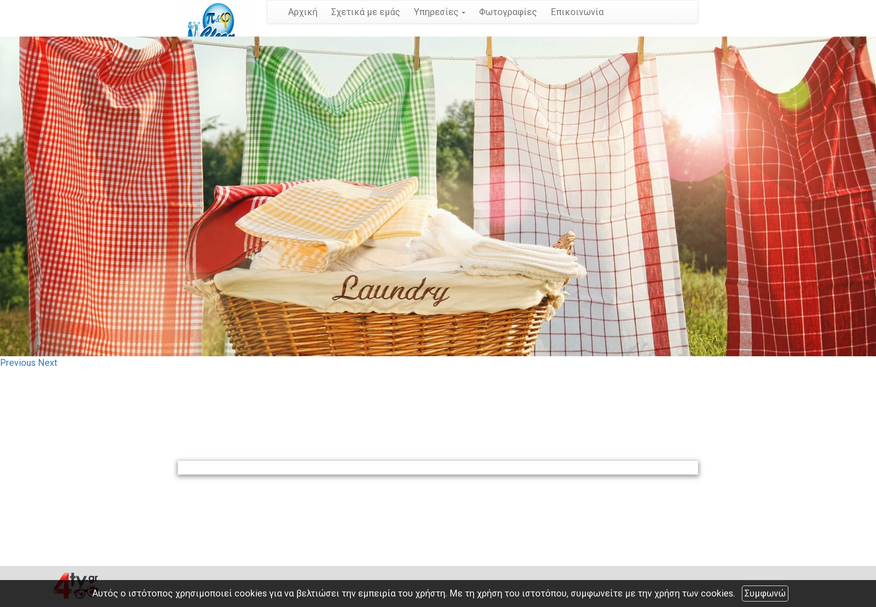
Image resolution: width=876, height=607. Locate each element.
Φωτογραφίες (508, 11)
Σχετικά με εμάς (365, 11)
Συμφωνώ (765, 593)
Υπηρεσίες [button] (439, 11)
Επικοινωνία (577, 11)
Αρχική (303, 11)
